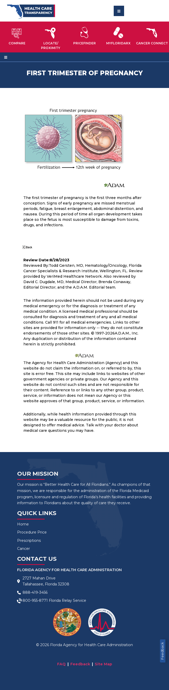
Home (23, 524)
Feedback (162, 651)
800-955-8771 (35, 600)
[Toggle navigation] (119, 11)
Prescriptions (29, 540)
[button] (17, 36)
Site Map (103, 664)
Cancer (23, 548)
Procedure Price (32, 532)
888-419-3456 (35, 592)
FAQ (61, 664)
